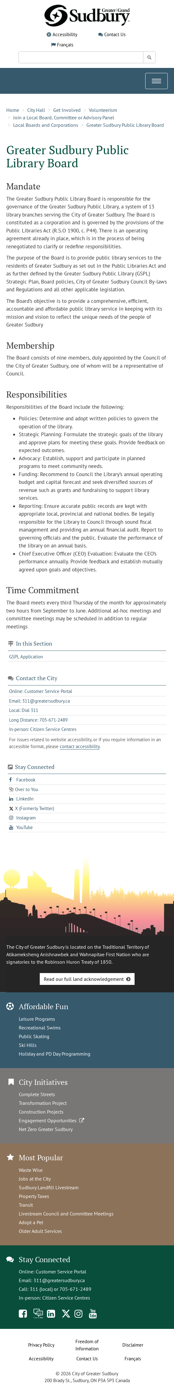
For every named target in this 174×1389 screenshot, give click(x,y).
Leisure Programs (37, 1019)
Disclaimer (132, 1345)
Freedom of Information (87, 1345)
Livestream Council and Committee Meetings (66, 1213)
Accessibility (65, 34)
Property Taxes (34, 1196)
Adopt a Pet (31, 1222)
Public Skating (34, 1036)
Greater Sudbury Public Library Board (125, 125)
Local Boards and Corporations (45, 125)
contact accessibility (80, 746)
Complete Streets (37, 1094)
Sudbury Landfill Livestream (49, 1187)
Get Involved (67, 110)
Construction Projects (41, 1112)
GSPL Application (26, 657)
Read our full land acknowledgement (84, 979)
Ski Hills (28, 1045)
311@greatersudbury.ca (59, 1280)
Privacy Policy (41, 1345)
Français (65, 45)
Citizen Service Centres (66, 1298)
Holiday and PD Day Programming (54, 1054)
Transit (26, 1205)
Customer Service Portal (61, 1271)
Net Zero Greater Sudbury (46, 1129)
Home (12, 110)
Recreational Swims (40, 1027)
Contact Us (114, 34)
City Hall (36, 110)
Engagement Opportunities (52, 1120)
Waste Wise (31, 1170)
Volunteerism (103, 110)
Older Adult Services (40, 1231)
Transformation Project (43, 1103)
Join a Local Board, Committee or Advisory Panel (63, 117)
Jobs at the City (35, 1179)
